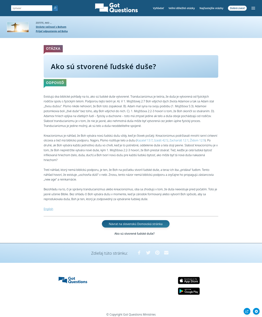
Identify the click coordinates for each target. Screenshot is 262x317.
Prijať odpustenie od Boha (52, 31)
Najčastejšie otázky (211, 8)
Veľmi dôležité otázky (181, 8)
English (48, 209)
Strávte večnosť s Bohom (51, 27)
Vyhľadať (158, 8)
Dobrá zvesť (237, 8)
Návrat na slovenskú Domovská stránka (135, 224)
